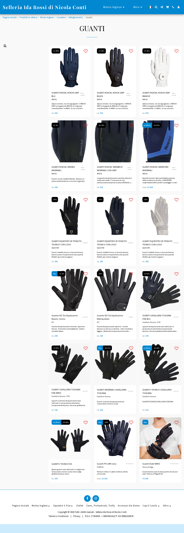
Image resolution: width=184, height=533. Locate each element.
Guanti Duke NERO (151, 472)
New (54, 282)
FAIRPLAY (100, 476)
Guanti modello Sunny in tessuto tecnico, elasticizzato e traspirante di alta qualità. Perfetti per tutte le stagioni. (68, 263)
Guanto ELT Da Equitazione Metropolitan (110, 326)
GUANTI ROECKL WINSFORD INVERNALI (155, 177)
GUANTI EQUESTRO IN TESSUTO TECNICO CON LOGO (67, 251)
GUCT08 (130, 400)
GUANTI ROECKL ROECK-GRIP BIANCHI (156, 103)
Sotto (12, 122)
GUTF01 (176, 326)
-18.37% (107, 357)
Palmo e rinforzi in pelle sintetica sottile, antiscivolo (112, 481)
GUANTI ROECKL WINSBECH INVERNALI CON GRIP (110, 177)
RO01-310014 (83, 177)
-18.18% (101, 134)
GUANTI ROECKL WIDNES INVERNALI (63, 177)
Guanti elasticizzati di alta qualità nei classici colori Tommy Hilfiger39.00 (160, 481)
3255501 (85, 326)
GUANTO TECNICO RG (62, 472)
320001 (131, 326)
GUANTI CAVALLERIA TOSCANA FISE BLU (157, 326)
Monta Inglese (47, 17)
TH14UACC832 (174, 472)
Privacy (76, 525)
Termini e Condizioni (59, 525)
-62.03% (157, 134)
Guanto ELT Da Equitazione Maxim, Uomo (65, 326)
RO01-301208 (82, 103)
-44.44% (157, 357)
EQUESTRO (55, 257)
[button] (156, 7)
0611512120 (129, 472)
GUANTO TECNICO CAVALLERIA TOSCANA (157, 400)
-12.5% (55, 134)
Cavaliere (61, 17)
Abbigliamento (76, 17)
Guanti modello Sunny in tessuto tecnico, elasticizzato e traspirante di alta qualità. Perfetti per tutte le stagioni (158, 263)
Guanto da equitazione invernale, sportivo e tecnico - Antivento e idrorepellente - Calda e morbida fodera (68, 337)
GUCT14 (176, 400)
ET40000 (85, 251)
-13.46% (56, 59)
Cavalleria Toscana (103, 405)
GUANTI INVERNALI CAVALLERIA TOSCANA (112, 400)
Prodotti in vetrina (28, 17)
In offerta (147, 134)
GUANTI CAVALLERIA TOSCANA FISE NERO (66, 400)
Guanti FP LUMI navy (107, 472)
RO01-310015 (174, 177)
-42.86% (66, 431)
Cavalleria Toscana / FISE (151, 331)
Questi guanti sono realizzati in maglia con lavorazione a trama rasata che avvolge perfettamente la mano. (68, 480)
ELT (53, 331)
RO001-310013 (129, 177)
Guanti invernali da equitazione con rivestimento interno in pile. (110, 411)
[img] (69, 76)
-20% (55, 208)
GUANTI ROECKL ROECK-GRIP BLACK (111, 103)
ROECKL (54, 108)
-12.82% (147, 282)
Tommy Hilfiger (147, 476)
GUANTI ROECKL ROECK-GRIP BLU (65, 103)
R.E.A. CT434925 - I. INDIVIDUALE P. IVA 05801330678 (109, 525)
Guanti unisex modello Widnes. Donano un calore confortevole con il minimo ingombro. (68, 188)
